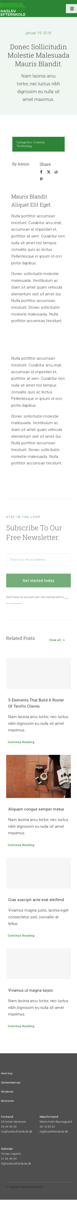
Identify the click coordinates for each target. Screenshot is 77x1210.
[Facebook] (41, 172)
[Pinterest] (41, 179)
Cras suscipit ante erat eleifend (36, 899)
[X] (48, 172)
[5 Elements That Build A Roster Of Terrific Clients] (38, 673)
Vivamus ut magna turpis (30, 990)
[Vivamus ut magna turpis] (38, 963)
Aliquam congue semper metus (36, 809)
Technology (24, 146)
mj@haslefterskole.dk (54, 1131)
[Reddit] (56, 172)
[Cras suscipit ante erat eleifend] (38, 873)
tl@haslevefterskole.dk (16, 1163)
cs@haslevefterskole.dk (16, 1131)
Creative (38, 142)
